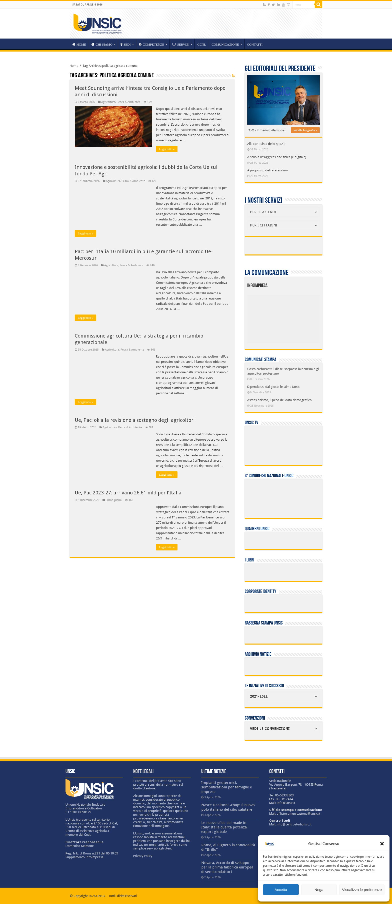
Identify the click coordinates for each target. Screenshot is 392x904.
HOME (79, 44)
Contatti (255, 44)
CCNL (201, 44)
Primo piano (114, 500)
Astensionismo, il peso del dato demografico (279, 400)
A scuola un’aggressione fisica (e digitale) (276, 157)
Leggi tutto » (166, 149)
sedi (125, 44)
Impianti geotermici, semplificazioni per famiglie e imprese (226, 787)
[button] (382, 843)
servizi (181, 44)
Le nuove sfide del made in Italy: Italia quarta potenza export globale (224, 827)
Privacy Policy (142, 856)
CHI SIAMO (102, 44)
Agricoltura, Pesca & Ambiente (120, 102)
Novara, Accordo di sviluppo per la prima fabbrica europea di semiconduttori (227, 867)
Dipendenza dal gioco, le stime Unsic (273, 387)
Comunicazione (225, 44)
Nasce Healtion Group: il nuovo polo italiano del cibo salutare (228, 807)
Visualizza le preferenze (362, 889)
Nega (319, 889)
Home (74, 66)
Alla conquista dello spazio (266, 144)
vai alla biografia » (305, 130)
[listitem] (299, 317)
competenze (151, 44)
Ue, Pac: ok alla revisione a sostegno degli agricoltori (135, 420)
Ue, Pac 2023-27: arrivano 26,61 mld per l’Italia (128, 493)
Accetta (280, 889)
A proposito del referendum (267, 170)
